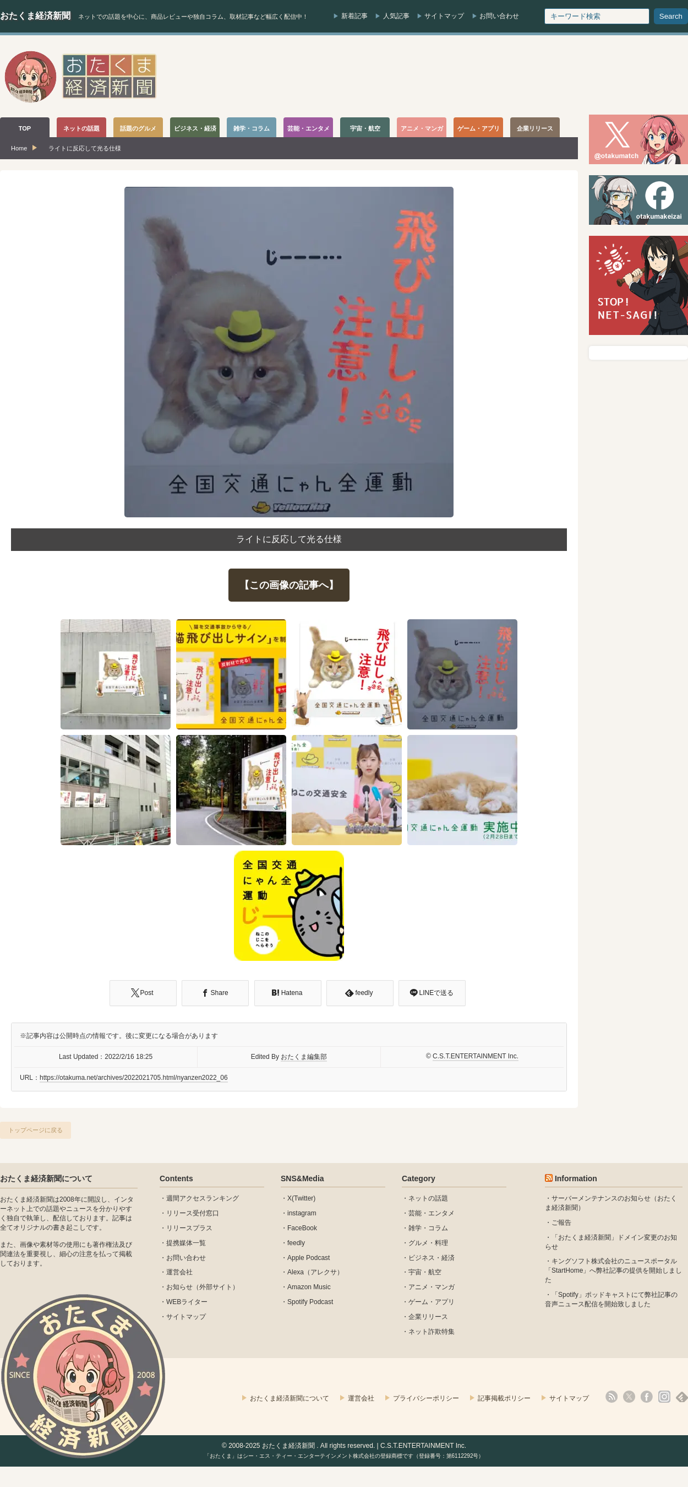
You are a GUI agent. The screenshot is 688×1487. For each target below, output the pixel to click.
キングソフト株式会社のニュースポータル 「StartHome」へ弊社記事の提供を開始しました (613, 1270)
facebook (647, 1397)
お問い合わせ (499, 16)
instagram (301, 1213)
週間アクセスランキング (202, 1198)
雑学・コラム (428, 1228)
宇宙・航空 (424, 1272)
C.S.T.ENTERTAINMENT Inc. (475, 1056)
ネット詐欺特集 (431, 1331)
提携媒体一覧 (186, 1243)
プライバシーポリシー (426, 1398)
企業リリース (428, 1317)
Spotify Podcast (310, 1302)
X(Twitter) (301, 1198)
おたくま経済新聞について (46, 1178)
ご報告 (561, 1222)
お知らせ (179, 1287)
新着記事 (354, 16)
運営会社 (179, 1272)
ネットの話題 (428, 1198)
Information (576, 1178)
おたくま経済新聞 (35, 15)
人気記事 (396, 16)
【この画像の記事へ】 (288, 585)
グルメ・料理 (428, 1243)
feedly (296, 1243)
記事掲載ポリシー (504, 1398)
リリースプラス (189, 1228)
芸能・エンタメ (431, 1213)
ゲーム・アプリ (431, 1302)
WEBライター (187, 1302)
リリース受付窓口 (192, 1213)
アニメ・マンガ (431, 1287)
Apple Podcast (308, 1258)
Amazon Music (309, 1287)
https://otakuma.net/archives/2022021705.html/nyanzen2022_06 (134, 1078)
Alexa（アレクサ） (315, 1272)
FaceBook (302, 1228)
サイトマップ (444, 16)
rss (611, 1397)
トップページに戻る (35, 1130)
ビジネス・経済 (431, 1258)
